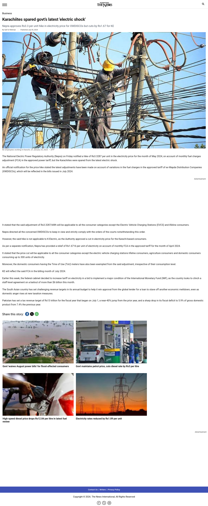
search (204, 5)
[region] (104, 200)
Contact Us (93, 490)
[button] (27, 314)
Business (7, 13)
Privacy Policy (114, 490)
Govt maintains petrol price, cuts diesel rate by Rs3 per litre (107, 366)
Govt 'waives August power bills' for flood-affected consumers (36, 366)
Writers (103, 490)
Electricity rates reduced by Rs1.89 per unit (99, 418)
